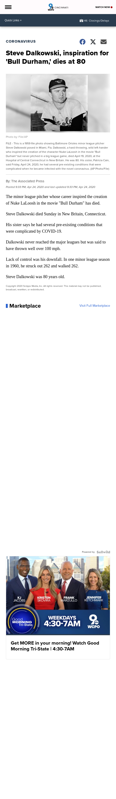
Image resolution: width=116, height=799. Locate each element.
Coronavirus (21, 41)
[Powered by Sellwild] (103, 552)
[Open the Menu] (8, 7)
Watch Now (103, 7)
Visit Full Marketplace (94, 305)
